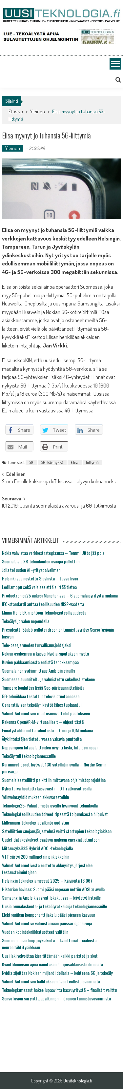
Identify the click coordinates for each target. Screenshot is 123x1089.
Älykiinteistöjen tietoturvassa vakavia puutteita (42, 738)
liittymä (92, 462)
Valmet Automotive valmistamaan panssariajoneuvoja (47, 923)
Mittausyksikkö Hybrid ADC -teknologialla (37, 848)
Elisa (74, 462)
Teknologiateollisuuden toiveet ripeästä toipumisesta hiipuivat (55, 813)
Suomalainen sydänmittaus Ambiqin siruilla (38, 670)
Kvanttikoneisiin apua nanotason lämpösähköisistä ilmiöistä (52, 964)
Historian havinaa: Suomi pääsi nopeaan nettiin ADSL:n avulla (53, 889)
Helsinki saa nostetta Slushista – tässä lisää (40, 578)
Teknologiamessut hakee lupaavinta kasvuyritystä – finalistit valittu (59, 989)
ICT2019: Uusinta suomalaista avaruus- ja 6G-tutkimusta (59, 506)
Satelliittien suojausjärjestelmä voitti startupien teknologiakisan (57, 830)
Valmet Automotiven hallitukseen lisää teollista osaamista (51, 981)
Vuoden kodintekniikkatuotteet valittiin (35, 931)
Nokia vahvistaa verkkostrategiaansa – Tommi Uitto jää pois (53, 552)
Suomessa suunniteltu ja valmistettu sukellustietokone (48, 679)
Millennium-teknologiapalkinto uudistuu (35, 822)
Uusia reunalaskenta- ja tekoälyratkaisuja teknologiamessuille (54, 906)
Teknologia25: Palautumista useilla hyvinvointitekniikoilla (50, 805)
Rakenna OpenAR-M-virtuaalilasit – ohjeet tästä (43, 721)
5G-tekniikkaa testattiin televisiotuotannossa (40, 696)
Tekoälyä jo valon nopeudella (25, 621)
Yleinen (37, 111)
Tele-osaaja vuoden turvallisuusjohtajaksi (36, 644)
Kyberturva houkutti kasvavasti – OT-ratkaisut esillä (47, 788)
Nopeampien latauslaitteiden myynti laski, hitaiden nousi (49, 747)
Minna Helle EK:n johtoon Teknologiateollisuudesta (44, 612)
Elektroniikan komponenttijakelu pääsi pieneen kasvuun (48, 914)
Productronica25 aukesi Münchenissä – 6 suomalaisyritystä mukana (60, 595)
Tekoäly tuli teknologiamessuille (29, 755)
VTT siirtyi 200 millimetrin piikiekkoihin (35, 856)
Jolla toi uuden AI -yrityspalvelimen (31, 569)
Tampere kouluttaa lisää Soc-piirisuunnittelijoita (43, 687)
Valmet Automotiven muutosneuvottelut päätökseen (46, 713)
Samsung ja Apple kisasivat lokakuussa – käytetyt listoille (51, 897)
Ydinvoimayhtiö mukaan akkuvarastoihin (35, 796)
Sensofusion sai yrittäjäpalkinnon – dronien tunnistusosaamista (56, 998)
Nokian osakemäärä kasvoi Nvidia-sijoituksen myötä (45, 653)
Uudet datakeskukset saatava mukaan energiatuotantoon (50, 839)
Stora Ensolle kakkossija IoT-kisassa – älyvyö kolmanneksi (59, 482)
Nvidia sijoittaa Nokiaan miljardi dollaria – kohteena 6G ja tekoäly (57, 972)
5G (31, 462)
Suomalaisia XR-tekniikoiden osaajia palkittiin (40, 561)
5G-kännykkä (52, 462)
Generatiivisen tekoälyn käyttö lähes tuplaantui (41, 704)
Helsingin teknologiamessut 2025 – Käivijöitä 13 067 (47, 880)
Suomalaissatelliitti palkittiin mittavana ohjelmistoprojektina (54, 779)
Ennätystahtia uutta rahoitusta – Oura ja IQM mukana (47, 730)
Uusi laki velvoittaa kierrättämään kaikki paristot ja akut (50, 955)
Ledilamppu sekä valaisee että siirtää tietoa (39, 586)
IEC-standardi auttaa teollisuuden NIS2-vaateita (43, 603)
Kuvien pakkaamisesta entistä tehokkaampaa (40, 662)
